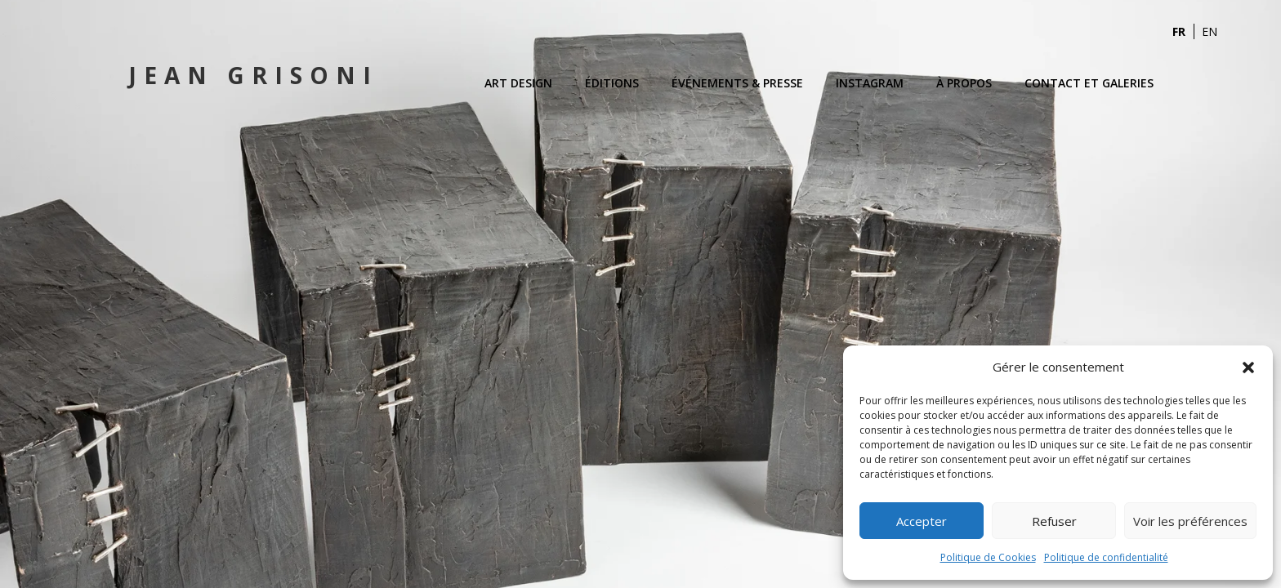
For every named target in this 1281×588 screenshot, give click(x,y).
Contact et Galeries (1089, 83)
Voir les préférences (1190, 521)
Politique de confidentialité (1106, 557)
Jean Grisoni (253, 75)
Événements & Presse (737, 83)
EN (1209, 31)
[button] (1248, 367)
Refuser (1054, 521)
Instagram (870, 83)
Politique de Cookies (988, 557)
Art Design (518, 83)
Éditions (612, 83)
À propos (964, 83)
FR (1178, 31)
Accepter (921, 521)
